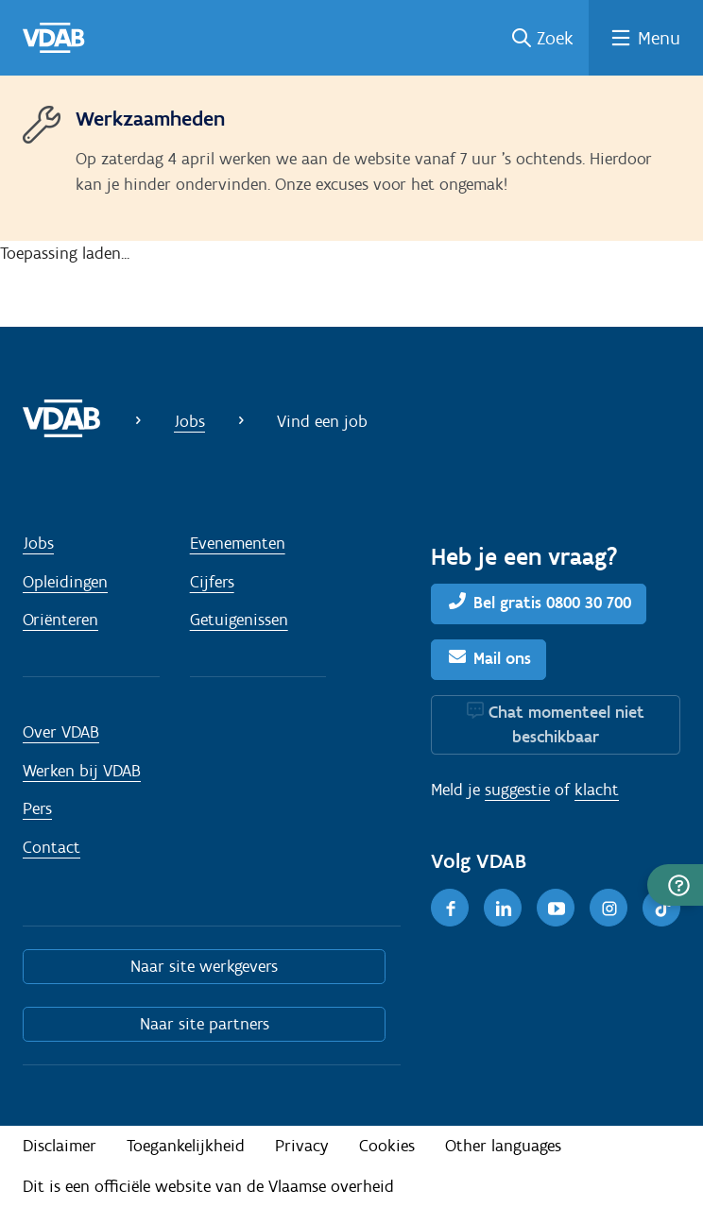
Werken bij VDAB (82, 770)
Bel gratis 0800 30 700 (552, 602)
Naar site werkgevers (204, 966)
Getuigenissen (239, 619)
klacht (596, 789)
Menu (659, 37)
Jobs (189, 421)
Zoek (555, 37)
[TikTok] (661, 907)
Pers (37, 808)
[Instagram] (608, 907)
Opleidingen (65, 581)
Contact (51, 847)
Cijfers (212, 581)
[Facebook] (450, 907)
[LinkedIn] (503, 907)
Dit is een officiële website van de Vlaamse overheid (208, 1186)
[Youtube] (555, 907)
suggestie (517, 789)
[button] (675, 885)
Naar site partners (204, 1023)
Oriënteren (60, 619)
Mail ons (502, 658)
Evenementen (237, 543)
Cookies (387, 1145)
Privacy (302, 1145)
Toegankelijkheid (186, 1145)
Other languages (503, 1145)
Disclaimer (59, 1145)
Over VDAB (61, 732)
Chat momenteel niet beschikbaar (566, 724)
